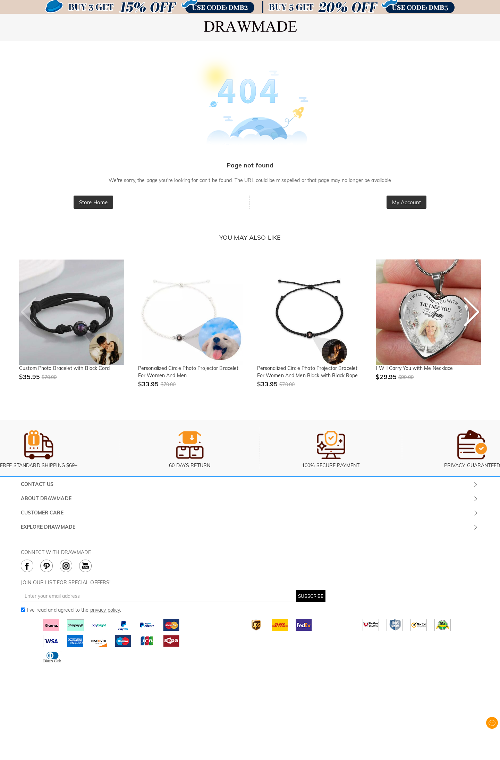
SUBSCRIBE (310, 596)
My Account (406, 202)
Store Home (93, 202)
